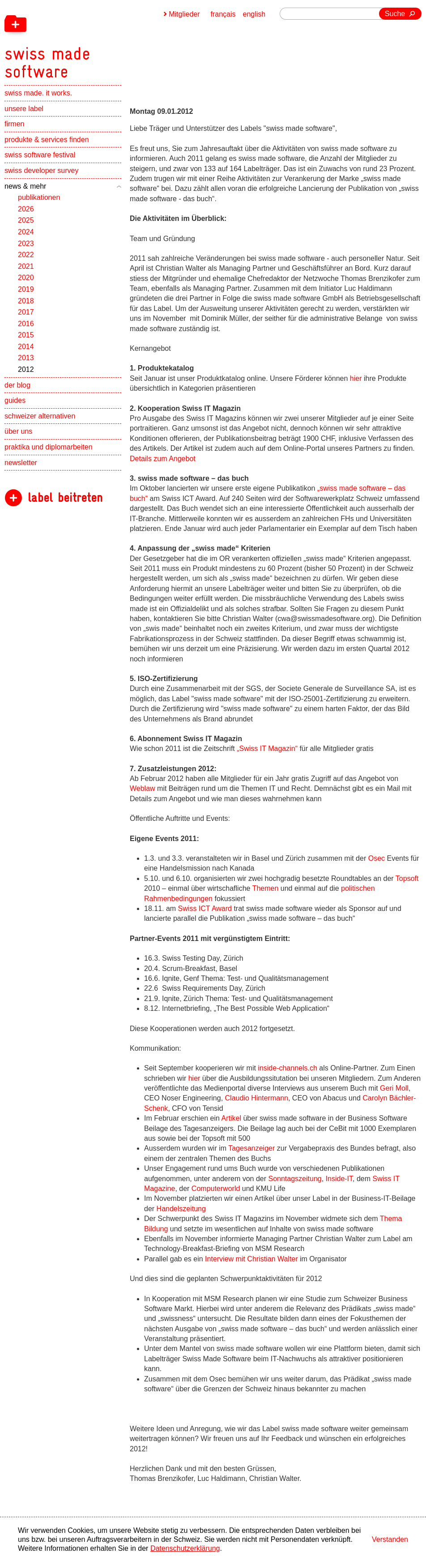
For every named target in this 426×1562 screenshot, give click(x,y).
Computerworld (216, 1188)
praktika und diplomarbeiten (48, 447)
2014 (26, 346)
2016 (26, 324)
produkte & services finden (46, 139)
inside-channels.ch (287, 1068)
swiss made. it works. (38, 93)
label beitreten (65, 497)
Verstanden (390, 1539)
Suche (395, 13)
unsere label (23, 108)
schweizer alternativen (39, 416)
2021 (26, 266)
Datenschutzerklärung (185, 1548)
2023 (26, 243)
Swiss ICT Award (206, 908)
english (254, 14)
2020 (26, 277)
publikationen (39, 197)
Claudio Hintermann (256, 1098)
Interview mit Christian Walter (251, 1259)
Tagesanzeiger (251, 1148)
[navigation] (93, 40)
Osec (376, 858)
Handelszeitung (181, 1208)
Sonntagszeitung (295, 1178)
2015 (26, 335)
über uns (18, 431)
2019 (26, 289)
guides (15, 400)
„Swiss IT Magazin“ (267, 748)
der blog (17, 385)
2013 (26, 358)
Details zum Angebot (163, 458)
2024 (26, 232)
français (223, 14)
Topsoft (407, 878)
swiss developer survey (41, 170)
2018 (26, 301)
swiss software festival (39, 155)
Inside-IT (339, 1178)
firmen (14, 124)
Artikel (231, 1118)
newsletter (20, 462)
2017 (26, 312)
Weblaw (142, 788)
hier (356, 378)
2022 (26, 255)
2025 (26, 220)
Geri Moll (394, 1088)
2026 (26, 209)
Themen (265, 888)
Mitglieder (184, 14)
